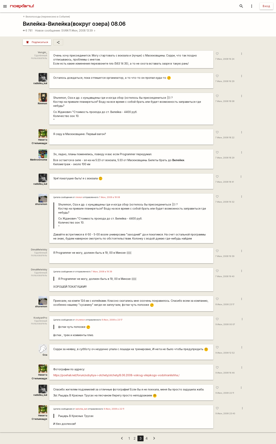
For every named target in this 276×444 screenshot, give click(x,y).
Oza (45, 354)
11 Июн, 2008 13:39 (82, 30)
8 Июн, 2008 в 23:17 (112, 320)
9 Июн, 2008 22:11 (224, 393)
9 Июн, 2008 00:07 (225, 324)
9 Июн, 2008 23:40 (225, 413)
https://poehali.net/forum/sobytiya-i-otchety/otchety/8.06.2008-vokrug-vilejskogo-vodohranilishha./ (116, 375)
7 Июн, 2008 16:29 (224, 81)
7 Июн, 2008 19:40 (224, 276)
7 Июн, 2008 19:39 (224, 256)
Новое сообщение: (48, 30)
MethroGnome (38, 159)
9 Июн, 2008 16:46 (225, 373)
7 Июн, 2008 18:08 (224, 101)
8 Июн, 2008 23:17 (224, 304)
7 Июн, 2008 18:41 (224, 182)
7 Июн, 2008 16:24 (224, 59)
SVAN (64, 30)
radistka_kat (40, 83)
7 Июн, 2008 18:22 (224, 137)
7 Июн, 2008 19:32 (224, 202)
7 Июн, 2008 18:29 (224, 158)
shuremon (41, 204)
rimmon (79, 197)
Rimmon (42, 103)
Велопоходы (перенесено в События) (46, 16)
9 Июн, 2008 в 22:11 (114, 409)
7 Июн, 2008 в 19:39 (101, 271)
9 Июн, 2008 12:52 (225, 353)
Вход (266, 6)
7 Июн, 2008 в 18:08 (109, 197)
